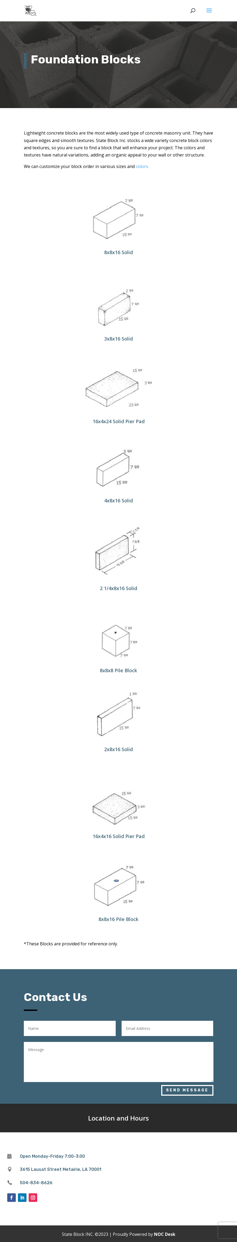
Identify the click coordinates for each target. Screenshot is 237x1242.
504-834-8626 (36, 1182)
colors (142, 166)
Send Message (187, 1090)
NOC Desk (164, 1234)
